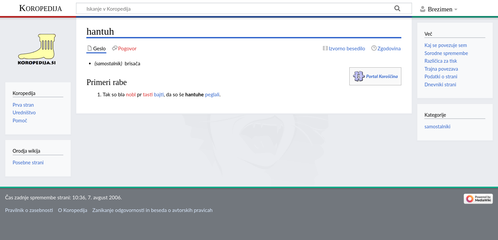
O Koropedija (72, 210)
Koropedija (40, 8)
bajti (159, 94)
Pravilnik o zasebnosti (29, 210)
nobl (131, 94)
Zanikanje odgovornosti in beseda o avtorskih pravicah (152, 210)
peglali (212, 94)
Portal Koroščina (382, 76)
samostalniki (437, 126)
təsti (148, 94)
